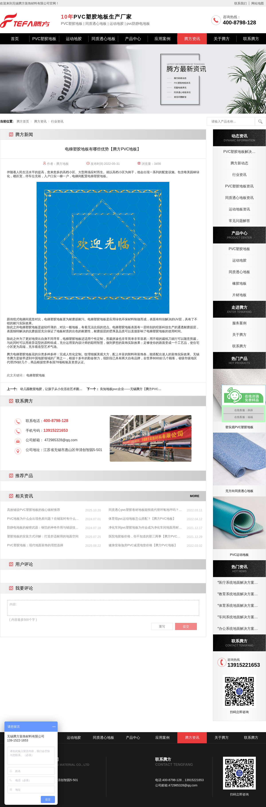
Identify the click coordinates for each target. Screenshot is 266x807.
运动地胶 (74, 39)
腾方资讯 (192, 39)
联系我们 (240, 3)
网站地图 (257, 3)
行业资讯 (57, 121)
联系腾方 (251, 39)
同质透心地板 (103, 39)
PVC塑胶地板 (44, 39)
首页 (15, 39)
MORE (194, 496)
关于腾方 (222, 39)
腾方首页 (23, 121)
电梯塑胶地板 (97, 176)
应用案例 (162, 39)
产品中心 (133, 39)
